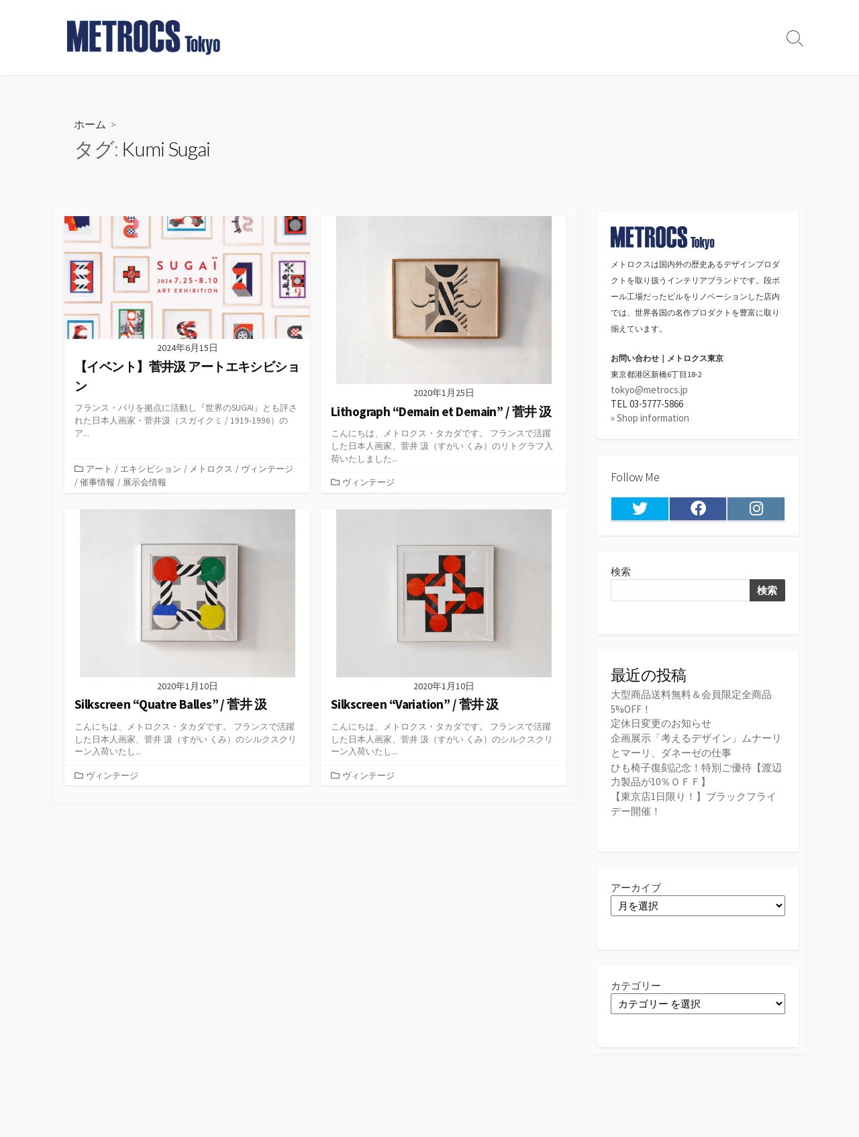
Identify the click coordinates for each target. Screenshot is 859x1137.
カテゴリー (636, 983)
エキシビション (150, 468)
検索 (621, 572)
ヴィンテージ (267, 468)
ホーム (90, 123)
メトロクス (211, 468)
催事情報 (97, 482)
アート (99, 468)
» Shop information (650, 418)
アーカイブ (636, 885)
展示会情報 (144, 482)
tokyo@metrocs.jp (649, 389)
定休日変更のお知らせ (661, 723)
